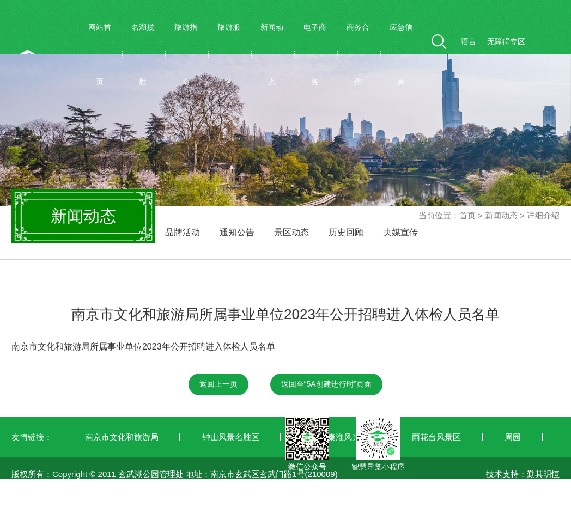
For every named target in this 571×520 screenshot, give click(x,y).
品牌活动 (182, 232)
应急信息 (401, 54)
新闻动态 (271, 54)
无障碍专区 (506, 41)
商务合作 (358, 54)
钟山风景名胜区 (230, 437)
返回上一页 (218, 384)
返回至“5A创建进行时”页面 (326, 384)
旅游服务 (228, 54)
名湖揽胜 (142, 54)
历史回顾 (346, 232)
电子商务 (314, 54)
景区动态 (291, 232)
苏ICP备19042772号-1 (52, 513)
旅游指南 (185, 54)
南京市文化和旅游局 (122, 437)
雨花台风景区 (436, 437)
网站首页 (99, 54)
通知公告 (237, 232)
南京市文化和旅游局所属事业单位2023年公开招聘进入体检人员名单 (143, 346)
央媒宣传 (400, 232)
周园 (513, 437)
